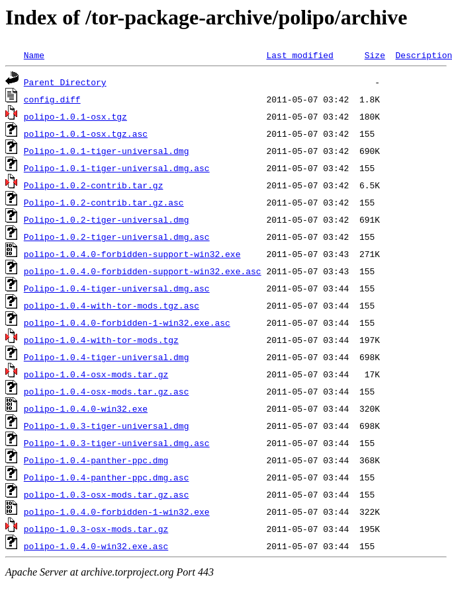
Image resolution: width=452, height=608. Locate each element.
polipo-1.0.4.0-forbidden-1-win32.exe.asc (127, 322)
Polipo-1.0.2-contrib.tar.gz (93, 185)
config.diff (52, 99)
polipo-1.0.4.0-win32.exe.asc (96, 546)
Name (34, 55)
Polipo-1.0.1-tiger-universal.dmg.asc (117, 168)
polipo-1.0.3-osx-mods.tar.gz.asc (106, 494)
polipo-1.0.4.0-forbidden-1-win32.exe (117, 511)
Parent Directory (65, 82)
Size (375, 55)
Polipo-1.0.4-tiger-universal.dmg (106, 357)
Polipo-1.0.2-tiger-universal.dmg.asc (117, 237)
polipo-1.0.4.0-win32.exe (86, 408)
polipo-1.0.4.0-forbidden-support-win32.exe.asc (142, 271)
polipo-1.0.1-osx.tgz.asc (86, 133)
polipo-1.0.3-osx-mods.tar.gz (96, 529)
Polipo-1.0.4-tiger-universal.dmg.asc (117, 288)
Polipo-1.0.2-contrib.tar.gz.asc (104, 202)
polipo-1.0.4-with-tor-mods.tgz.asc (111, 305)
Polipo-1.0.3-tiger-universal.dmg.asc (117, 443)
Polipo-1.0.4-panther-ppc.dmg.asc (106, 477)
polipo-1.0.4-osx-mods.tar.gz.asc (106, 391)
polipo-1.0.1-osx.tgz (75, 116)
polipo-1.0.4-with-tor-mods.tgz (101, 340)
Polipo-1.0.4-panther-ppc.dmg (96, 460)
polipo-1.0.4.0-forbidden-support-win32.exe (132, 254)
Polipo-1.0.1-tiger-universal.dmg (106, 151)
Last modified (299, 55)
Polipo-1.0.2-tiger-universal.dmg (106, 219)
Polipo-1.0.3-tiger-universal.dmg (106, 426)
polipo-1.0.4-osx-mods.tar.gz (96, 374)
